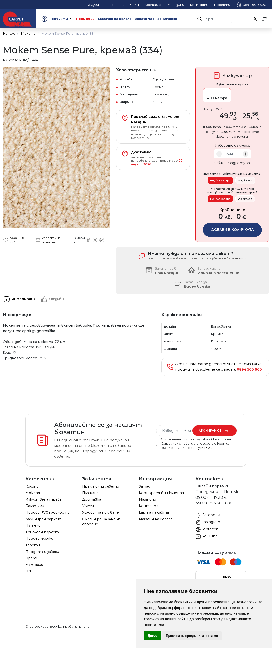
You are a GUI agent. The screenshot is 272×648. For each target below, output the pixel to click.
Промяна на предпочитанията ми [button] (192, 636)
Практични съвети (100, 486)
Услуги (88, 506)
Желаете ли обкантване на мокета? (232, 174)
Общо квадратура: (232, 163)
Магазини (147, 499)
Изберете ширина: (232, 84)
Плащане (90, 493)
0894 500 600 (251, 5)
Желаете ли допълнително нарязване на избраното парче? (232, 190)
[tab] (21, 299)
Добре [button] (152, 636)
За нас (144, 486)
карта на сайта (154, 512)
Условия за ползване (100, 512)
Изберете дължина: (232, 145)
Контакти (149, 506)
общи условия (199, 448)
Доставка (91, 499)
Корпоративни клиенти (162, 493)
